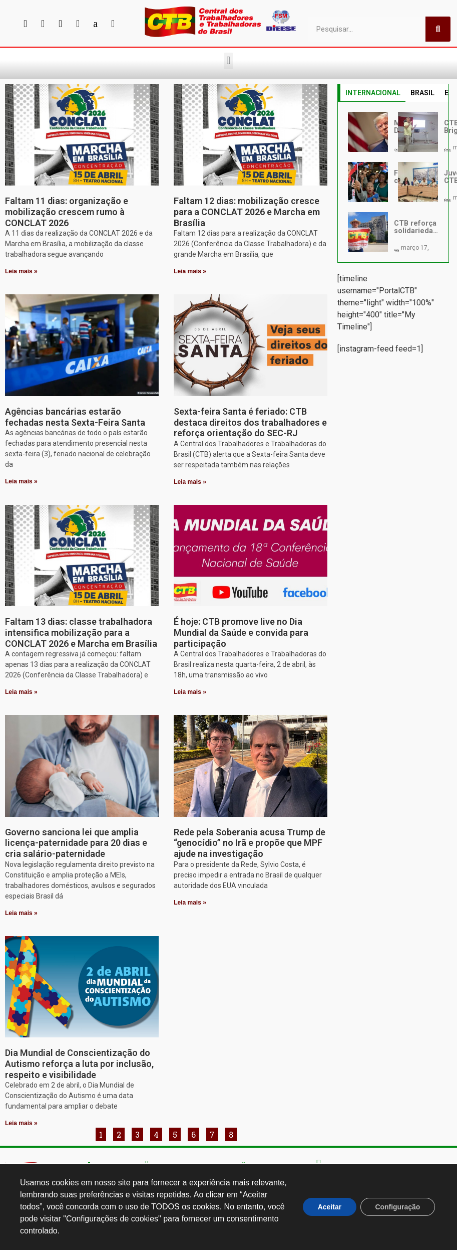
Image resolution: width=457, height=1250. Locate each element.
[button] (228, 61)
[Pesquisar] (437, 29)
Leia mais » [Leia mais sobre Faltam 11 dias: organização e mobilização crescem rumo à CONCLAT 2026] (21, 271)
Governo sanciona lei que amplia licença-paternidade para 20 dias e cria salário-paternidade (76, 843)
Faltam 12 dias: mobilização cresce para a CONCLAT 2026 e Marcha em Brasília (247, 212)
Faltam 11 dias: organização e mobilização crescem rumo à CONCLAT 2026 (66, 212)
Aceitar (328, 1207)
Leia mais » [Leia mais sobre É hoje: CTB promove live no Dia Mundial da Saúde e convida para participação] (190, 691)
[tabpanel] (393, 182)
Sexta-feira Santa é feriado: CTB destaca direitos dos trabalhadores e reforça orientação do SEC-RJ (250, 422)
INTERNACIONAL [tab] (372, 93)
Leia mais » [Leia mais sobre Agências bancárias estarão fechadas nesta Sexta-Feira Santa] (21, 481)
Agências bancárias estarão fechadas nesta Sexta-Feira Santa (75, 417)
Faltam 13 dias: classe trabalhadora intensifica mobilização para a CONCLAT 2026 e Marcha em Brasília (81, 632)
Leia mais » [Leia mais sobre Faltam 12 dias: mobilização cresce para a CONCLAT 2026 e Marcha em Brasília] (190, 271)
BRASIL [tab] (422, 93)
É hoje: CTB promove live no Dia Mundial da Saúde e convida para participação (241, 632)
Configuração (397, 1207)
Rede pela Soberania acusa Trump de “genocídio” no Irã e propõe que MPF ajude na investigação (249, 843)
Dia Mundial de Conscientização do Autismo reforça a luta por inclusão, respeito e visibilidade (79, 1063)
